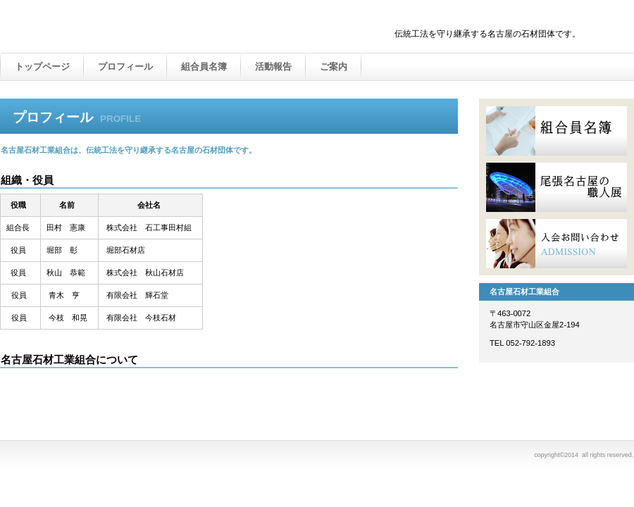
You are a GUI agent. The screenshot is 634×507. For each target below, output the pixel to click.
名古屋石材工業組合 (148, 27)
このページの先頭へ (414, 382)
